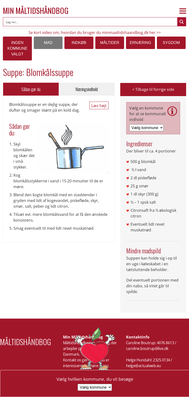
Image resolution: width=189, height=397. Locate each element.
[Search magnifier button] (181, 21)
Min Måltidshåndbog (36, 10)
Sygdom (171, 43)
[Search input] (90, 21)
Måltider (109, 43)
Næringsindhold (86, 89)
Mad (48, 43)
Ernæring (140, 43)
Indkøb (79, 43)
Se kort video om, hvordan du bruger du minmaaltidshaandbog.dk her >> (95, 32)
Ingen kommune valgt (17, 48)
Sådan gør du (30, 89)
